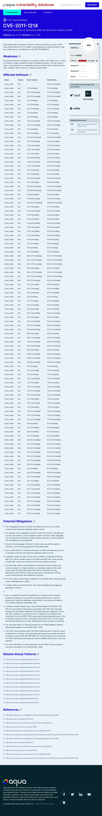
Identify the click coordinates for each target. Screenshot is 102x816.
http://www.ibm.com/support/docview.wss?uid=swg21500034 (29, 723)
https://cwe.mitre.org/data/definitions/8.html (22, 699)
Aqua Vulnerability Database (28, 5)
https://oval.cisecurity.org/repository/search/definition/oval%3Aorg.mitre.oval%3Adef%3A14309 (42, 735)
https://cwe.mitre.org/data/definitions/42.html (23, 679)
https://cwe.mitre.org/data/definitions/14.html (22, 671)
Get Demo (92, 5)
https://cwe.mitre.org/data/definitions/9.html (22, 703)
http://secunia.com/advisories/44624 (20, 719)
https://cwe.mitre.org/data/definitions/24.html (22, 675)
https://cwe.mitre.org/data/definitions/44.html (23, 683)
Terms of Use (49, 806)
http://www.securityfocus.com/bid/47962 (21, 727)
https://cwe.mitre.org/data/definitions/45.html (23, 687)
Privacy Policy (39, 806)
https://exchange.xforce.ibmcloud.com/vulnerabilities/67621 (28, 731)
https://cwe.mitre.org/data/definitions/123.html (23, 668)
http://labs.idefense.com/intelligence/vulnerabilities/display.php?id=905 (32, 715)
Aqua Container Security (14, 784)
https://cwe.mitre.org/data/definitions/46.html (23, 691)
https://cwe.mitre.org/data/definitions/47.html (22, 695)
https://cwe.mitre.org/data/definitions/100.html (23, 664)
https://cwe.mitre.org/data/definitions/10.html (22, 660)
